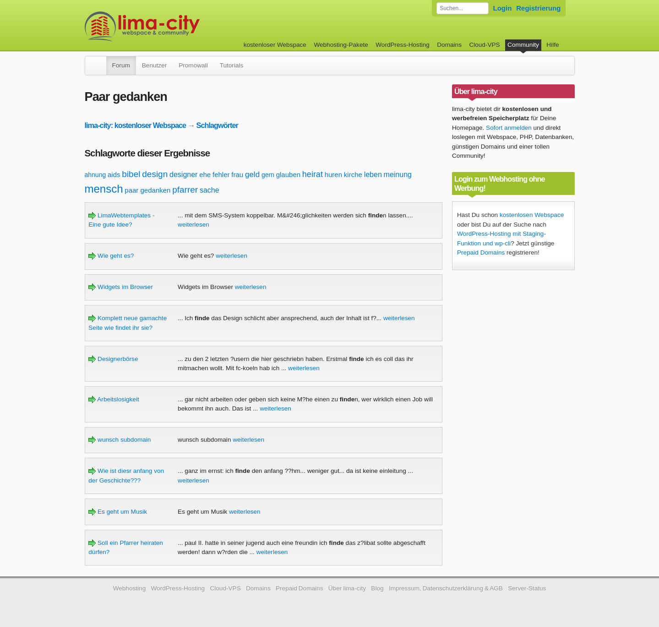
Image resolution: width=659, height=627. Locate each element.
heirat (312, 174)
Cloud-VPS (484, 44)
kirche (353, 174)
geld (252, 174)
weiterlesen (193, 224)
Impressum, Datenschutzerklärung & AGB (446, 588)
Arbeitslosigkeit (113, 399)
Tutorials (232, 65)
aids (114, 174)
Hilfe (552, 44)
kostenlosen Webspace (532, 214)
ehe (205, 174)
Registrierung (538, 8)
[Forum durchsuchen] (462, 8)
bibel (131, 174)
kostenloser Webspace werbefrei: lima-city (176, 26)
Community (523, 44)
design (155, 174)
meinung (398, 174)
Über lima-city (347, 588)
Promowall (193, 65)
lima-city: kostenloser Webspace (135, 125)
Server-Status (527, 588)
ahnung (95, 174)
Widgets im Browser (120, 286)
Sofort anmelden (509, 127)
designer (183, 174)
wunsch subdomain (119, 439)
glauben (288, 174)
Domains (449, 44)
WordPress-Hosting (403, 44)
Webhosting (129, 588)
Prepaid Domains (481, 252)
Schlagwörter (217, 125)
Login (502, 8)
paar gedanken (147, 190)
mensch (104, 189)
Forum (121, 65)
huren (333, 174)
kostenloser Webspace (275, 44)
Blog (377, 588)
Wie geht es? (111, 255)
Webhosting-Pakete (341, 44)
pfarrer (185, 189)
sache (209, 190)
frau (237, 174)
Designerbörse (113, 358)
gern (267, 174)
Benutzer (154, 65)
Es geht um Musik (117, 511)
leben (373, 174)
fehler (221, 174)
